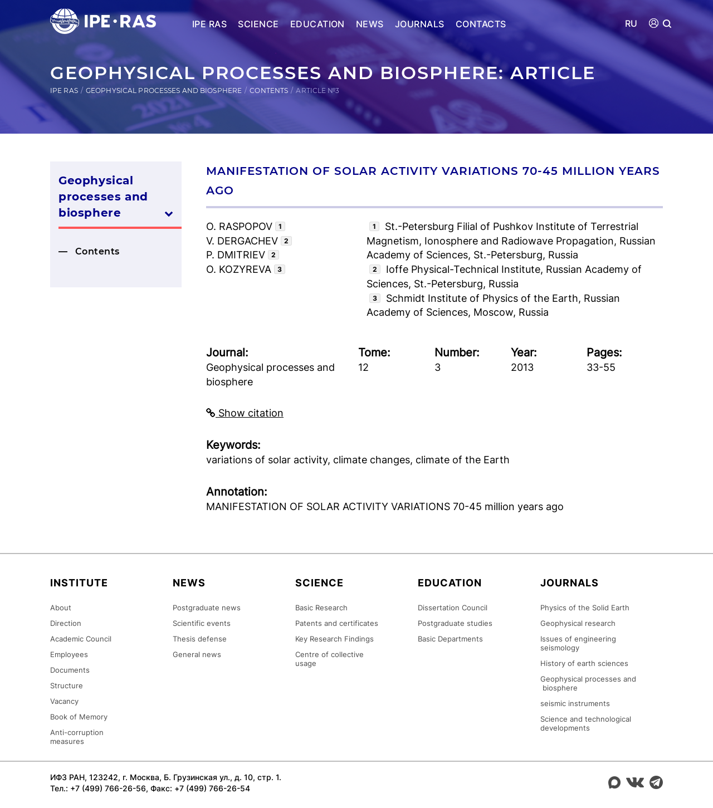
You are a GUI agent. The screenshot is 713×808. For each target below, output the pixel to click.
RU (631, 23)
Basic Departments (450, 638)
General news (197, 654)
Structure (66, 685)
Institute (79, 583)
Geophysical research (578, 623)
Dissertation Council (452, 607)
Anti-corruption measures (77, 737)
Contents (269, 90)
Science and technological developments (585, 723)
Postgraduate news (207, 607)
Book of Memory (79, 716)
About (60, 607)
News (370, 24)
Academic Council (80, 638)
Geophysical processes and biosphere (164, 90)
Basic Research (321, 607)
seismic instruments (575, 703)
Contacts (481, 24)
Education (317, 24)
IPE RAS (209, 24)
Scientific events (202, 623)
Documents (70, 669)
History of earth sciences (584, 663)
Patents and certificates (336, 623)
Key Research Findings (334, 638)
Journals (420, 24)
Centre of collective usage (329, 659)
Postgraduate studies (455, 623)
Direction (65, 623)
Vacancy (64, 701)
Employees (69, 654)
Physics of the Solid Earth (584, 607)
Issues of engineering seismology (578, 643)
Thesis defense (200, 638)
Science (258, 24)
